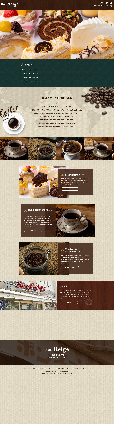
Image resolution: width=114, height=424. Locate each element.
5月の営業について (33, 73)
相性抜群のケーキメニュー (70, 189)
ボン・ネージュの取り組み (97, 8)
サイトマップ (87, 369)
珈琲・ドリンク (73, 8)
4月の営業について (33, 77)
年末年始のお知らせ (34, 70)
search (112, 8)
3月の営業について (33, 81)
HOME (62, 8)
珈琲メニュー (33, 230)
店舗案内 (107, 8)
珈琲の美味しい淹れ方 (84, 8)
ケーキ (66, 8)
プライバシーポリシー (78, 369)
